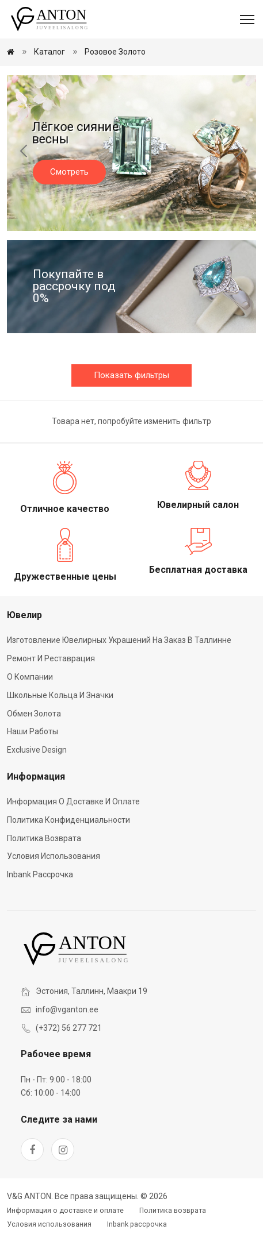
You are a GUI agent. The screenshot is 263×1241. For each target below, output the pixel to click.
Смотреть (69, 172)
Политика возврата (44, 838)
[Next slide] (239, 153)
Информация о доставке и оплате (73, 801)
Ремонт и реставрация (51, 658)
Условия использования (53, 856)
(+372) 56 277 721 (69, 1027)
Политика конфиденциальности (68, 819)
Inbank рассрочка (40, 874)
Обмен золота (34, 713)
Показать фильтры (131, 375)
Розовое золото (115, 51)
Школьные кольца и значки (60, 695)
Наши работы (32, 731)
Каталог (49, 51)
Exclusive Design (37, 749)
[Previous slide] (24, 153)
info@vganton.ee (67, 1009)
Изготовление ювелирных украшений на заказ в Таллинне (119, 640)
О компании (30, 676)
